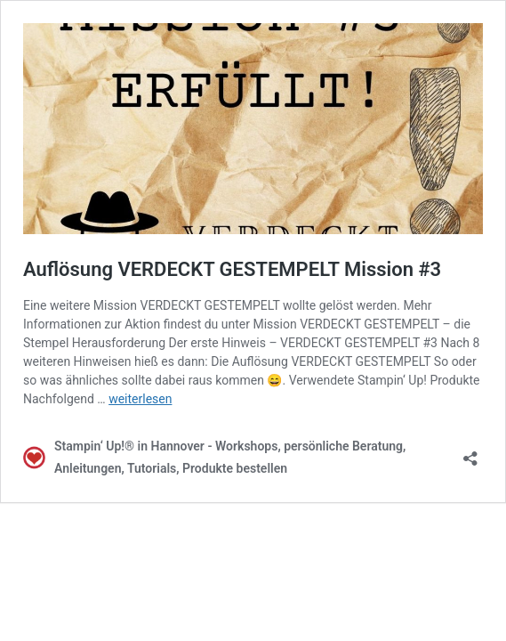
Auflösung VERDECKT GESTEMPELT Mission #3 (232, 269)
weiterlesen (140, 399)
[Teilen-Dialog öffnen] (470, 453)
